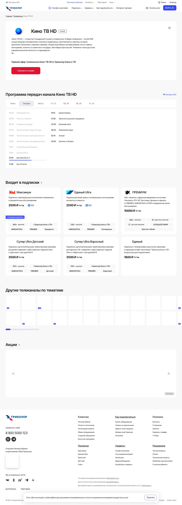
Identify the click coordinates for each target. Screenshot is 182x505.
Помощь (172, 2)
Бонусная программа (86, 439)
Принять (151, 497)
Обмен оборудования (86, 432)
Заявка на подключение (124, 425)
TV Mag (155, 436)
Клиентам (83, 416)
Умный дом (119, 458)
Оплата (155, 454)
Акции (13, 344)
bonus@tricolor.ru (112, 482)
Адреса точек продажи (124, 429)
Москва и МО (13, 2)
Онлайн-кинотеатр (58, 8)
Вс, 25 (78, 103)
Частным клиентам (75, 2)
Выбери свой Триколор (124, 432)
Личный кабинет (84, 422)
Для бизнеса (11, 489)
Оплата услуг (153, 8)
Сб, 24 (66, 103)
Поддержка (159, 445)
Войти (169, 7)
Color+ (80, 464)
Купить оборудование (123, 422)
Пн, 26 (91, 103)
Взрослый (82, 458)
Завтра (40, 103)
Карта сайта (171, 500)
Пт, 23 (53, 103)
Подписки (77, 8)
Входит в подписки (24, 182)
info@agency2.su (112, 478)
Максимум (82, 451)
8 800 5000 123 (17, 433)
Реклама (169, 394)
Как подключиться (105, 8)
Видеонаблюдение (122, 461)
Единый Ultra (83, 454)
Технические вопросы (161, 458)
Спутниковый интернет (124, 454)
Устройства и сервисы (123, 464)
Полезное (158, 416)
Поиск (162, 2)
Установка (119, 436)
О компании (157, 425)
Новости (156, 429)
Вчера (12, 103)
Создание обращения (86, 436)
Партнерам (102, 2)
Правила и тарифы (160, 432)
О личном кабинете (160, 464)
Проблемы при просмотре (162, 461)
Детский (81, 461)
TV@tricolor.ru (146, 486)
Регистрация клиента (86, 429)
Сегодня (26, 103)
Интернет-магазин (124, 8)
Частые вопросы (159, 451)
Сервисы (89, 8)
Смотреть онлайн (25, 70)
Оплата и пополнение (86, 425)
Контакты (156, 422)
